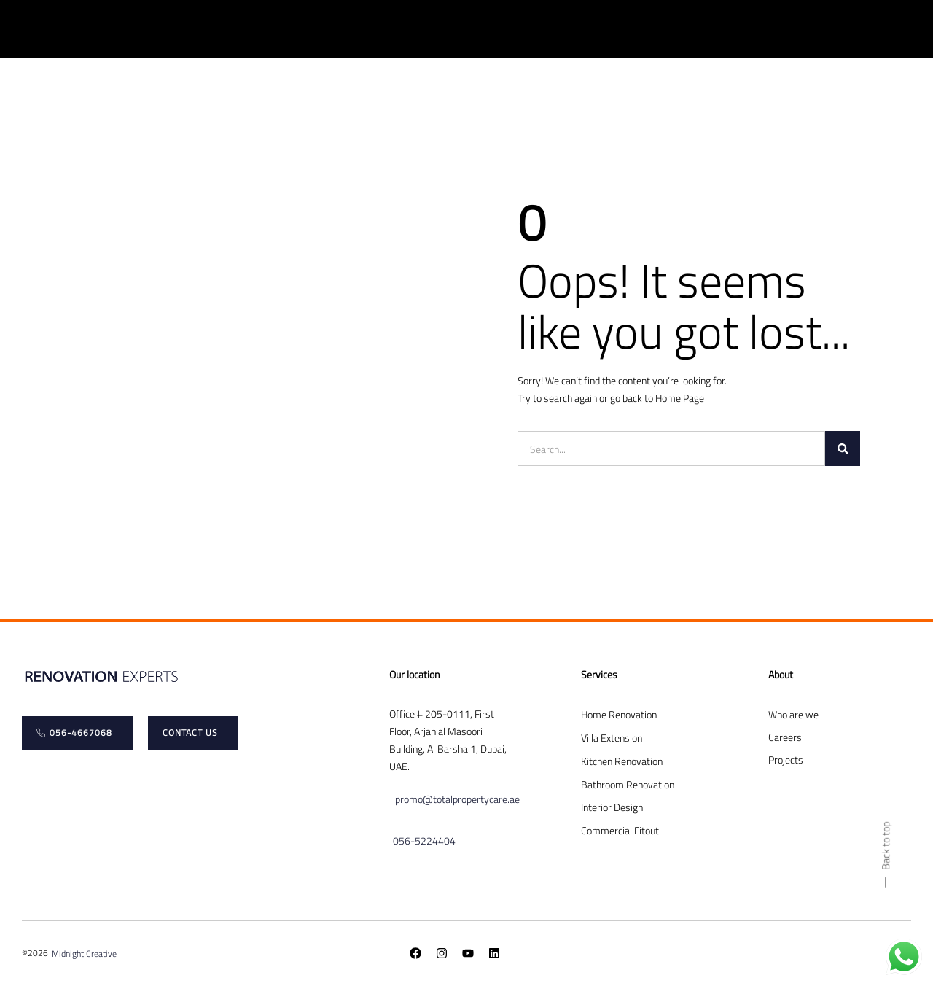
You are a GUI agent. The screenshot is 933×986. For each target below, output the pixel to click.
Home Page (679, 397)
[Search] (842, 448)
